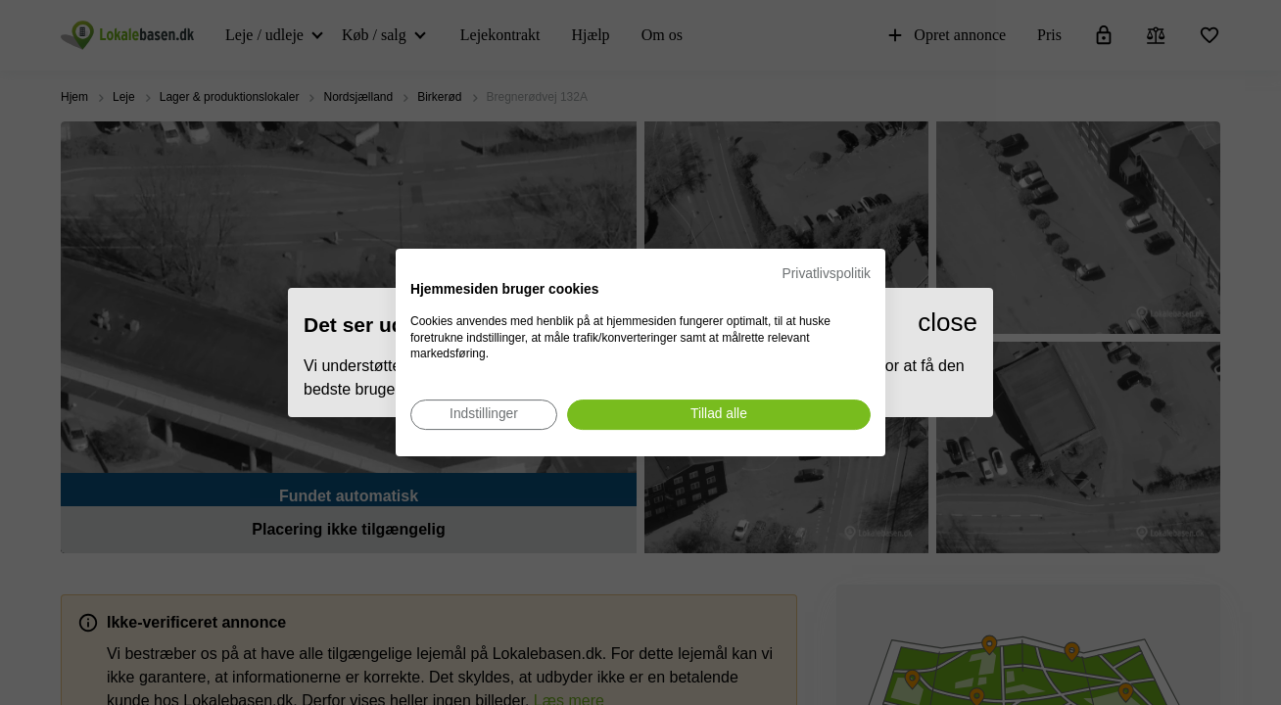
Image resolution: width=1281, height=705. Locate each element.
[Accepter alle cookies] (719, 415)
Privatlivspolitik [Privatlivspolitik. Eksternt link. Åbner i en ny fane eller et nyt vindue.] (827, 273)
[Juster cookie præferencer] (483, 415)
